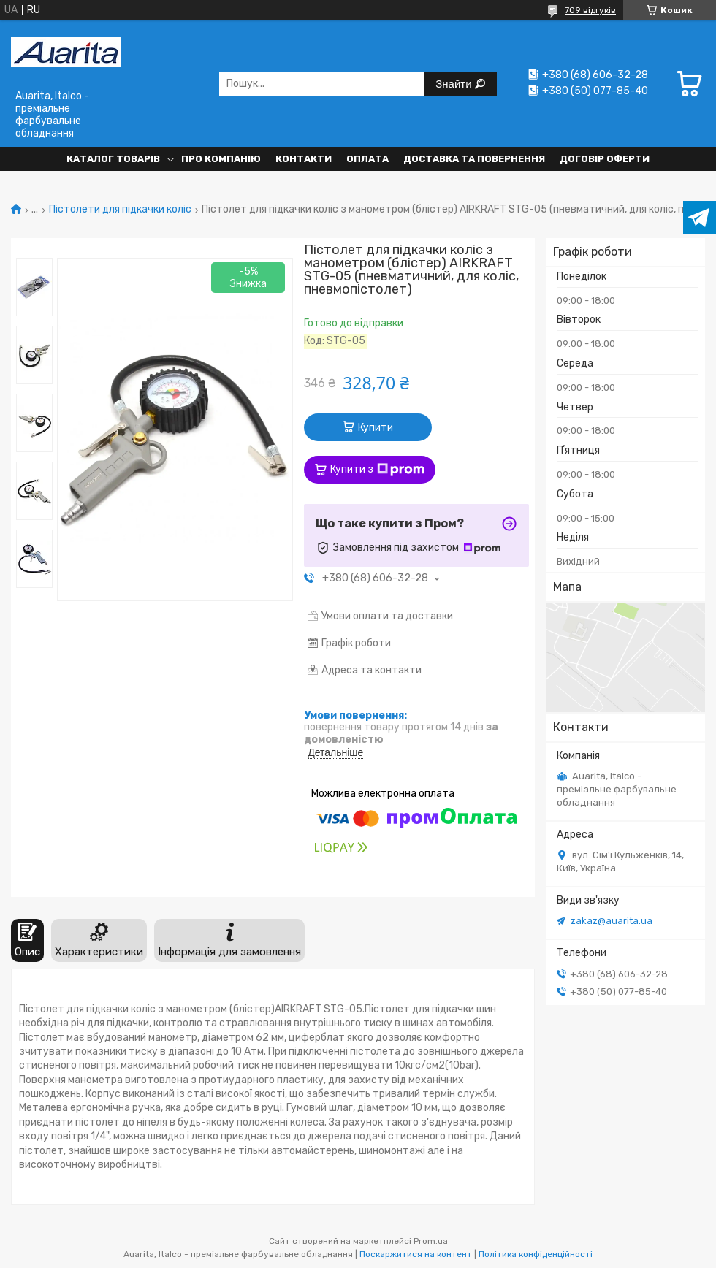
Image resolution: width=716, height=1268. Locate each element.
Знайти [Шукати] (454, 83)
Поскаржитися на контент (415, 1254)
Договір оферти (605, 158)
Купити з (377, 469)
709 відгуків (590, 10)
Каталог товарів (113, 158)
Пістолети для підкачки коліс (120, 209)
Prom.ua (431, 1241)
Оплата (367, 158)
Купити (375, 427)
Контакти (303, 158)
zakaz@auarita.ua (611, 920)
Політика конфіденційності (536, 1254)
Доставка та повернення (474, 158)
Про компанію (221, 158)
